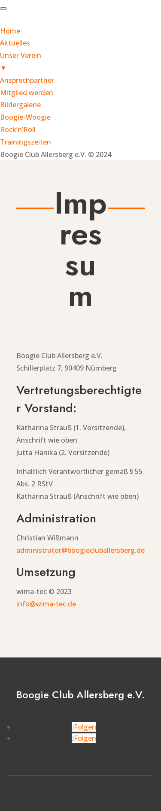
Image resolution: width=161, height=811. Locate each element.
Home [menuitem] (10, 31)
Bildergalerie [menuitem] (20, 104)
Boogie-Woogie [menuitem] (25, 117)
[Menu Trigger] (3, 8)
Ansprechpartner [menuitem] (27, 80)
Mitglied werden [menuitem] (26, 92)
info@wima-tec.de (46, 604)
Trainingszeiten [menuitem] (25, 142)
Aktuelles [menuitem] (15, 43)
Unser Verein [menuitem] (80, 62)
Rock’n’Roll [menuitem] (18, 129)
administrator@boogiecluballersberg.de (80, 550)
